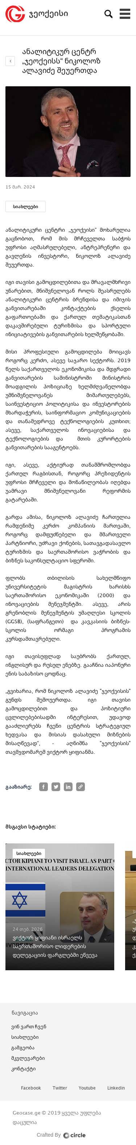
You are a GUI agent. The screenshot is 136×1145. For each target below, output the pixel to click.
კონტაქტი (23, 1068)
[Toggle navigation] (125, 14)
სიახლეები (25, 206)
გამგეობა (22, 1047)
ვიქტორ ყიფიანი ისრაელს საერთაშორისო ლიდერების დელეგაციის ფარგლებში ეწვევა (55, 946)
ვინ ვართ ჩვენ (28, 1026)
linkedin (116, 1088)
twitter (60, 1088)
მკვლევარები (28, 1058)
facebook (31, 1088)
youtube (87, 1088)
